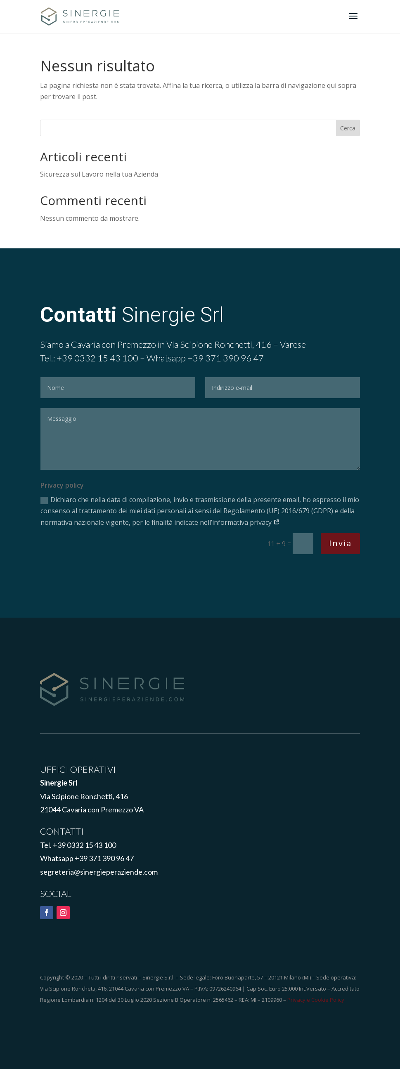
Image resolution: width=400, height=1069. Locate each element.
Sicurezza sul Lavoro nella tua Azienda (99, 174)
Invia (340, 543)
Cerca (347, 128)
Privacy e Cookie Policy (315, 999)
